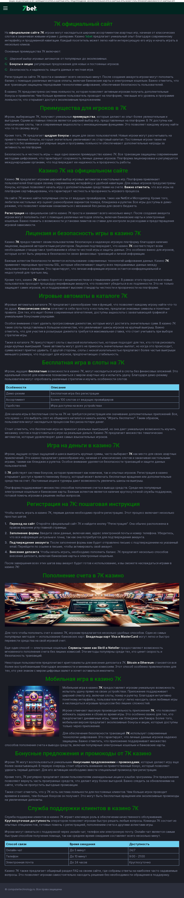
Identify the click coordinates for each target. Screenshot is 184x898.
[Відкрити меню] (7, 8)
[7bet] (29, 8)
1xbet (88, 36)
